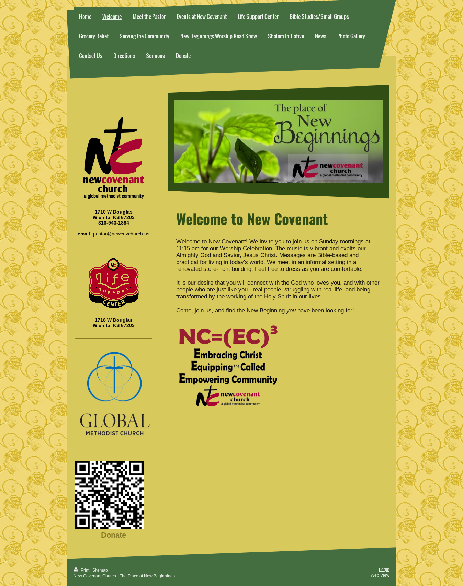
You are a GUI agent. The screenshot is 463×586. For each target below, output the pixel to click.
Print (82, 570)
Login (384, 569)
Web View (380, 575)
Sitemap (100, 570)
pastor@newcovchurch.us (121, 234)
